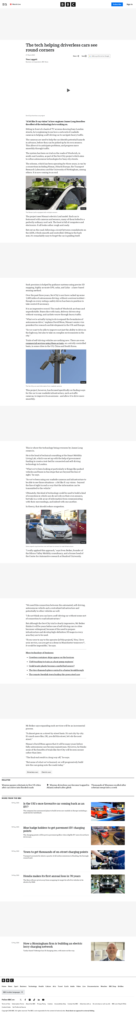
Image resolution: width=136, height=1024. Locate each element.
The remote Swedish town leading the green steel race (54, 679)
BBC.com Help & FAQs (119, 1009)
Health (58, 11)
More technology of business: (40, 658)
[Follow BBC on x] (20, 1005)
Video (96, 11)
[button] (4, 4)
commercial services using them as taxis (45, 348)
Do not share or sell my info (101, 1009)
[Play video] (68, 95)
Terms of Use (6, 1009)
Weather (104, 991)
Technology (50, 11)
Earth (84, 11)
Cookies (50, 1009)
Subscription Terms (18, 1009)
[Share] (76, 61)
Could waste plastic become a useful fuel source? (52, 671)
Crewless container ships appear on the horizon (51, 662)
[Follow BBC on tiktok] (34, 1005)
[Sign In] (129, 4)
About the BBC (30, 1009)
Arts (72, 11)
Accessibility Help (60, 1009)
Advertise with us (85, 1009)
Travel (77, 11)
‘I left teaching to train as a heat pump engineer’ (51, 667)
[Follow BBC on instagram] (29, 1005)
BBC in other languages (13, 997)
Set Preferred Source (19, 1012)
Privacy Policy (41, 1009)
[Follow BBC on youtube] (43, 1005)
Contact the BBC (73, 1009)
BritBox (120, 991)
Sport (34, 11)
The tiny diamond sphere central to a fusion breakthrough (56, 675)
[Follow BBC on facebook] (25, 1005)
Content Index (6, 1012)
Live (101, 11)
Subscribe (117, 4)
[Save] (84, 61)
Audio (90, 11)
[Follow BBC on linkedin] (38, 1005)
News (28, 11)
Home (21, 11)
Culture (66, 11)
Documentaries (111, 11)
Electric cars (46, 777)
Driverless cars (32, 777)
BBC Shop (112, 991)
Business (41, 11)
